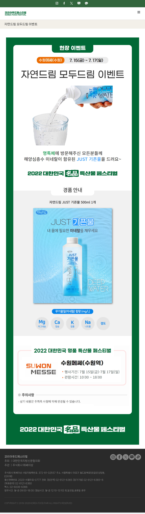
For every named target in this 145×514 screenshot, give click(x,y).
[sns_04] (132, 455)
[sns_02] (126, 455)
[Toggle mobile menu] (139, 12)
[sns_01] (119, 455)
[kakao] (138, 455)
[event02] (72, 38)
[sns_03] (113, 455)
